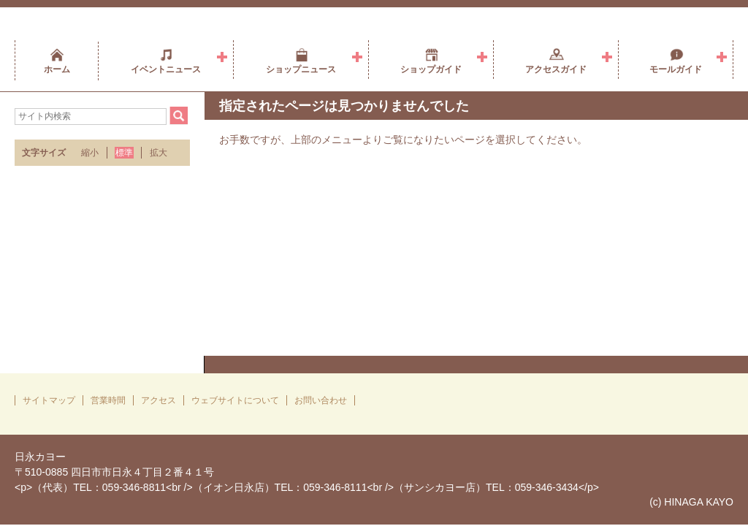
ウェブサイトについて (235, 400)
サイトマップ (49, 400)
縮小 (90, 153)
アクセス (158, 400)
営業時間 (108, 400)
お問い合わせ (320, 400)
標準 (124, 153)
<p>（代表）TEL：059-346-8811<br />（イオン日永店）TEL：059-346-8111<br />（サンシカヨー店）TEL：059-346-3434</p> (307, 487)
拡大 (158, 153)
